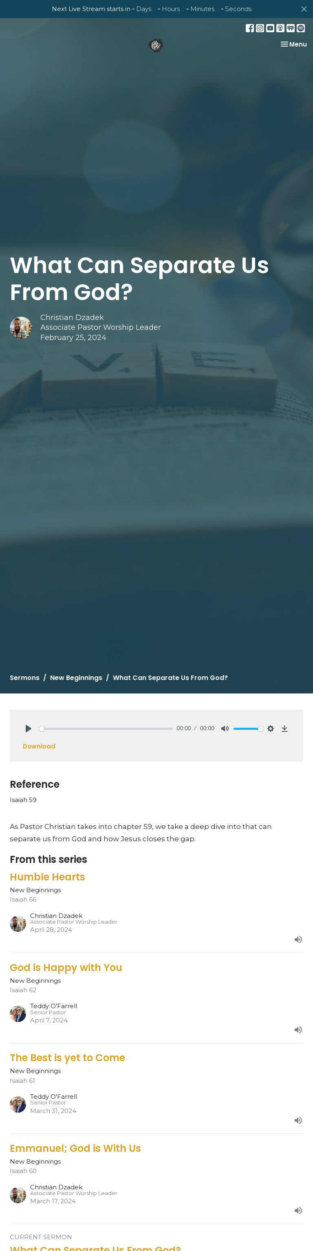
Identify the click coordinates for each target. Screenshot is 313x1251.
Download (39, 746)
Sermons (25, 677)
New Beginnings (76, 677)
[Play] (28, 728)
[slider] (106, 729)
